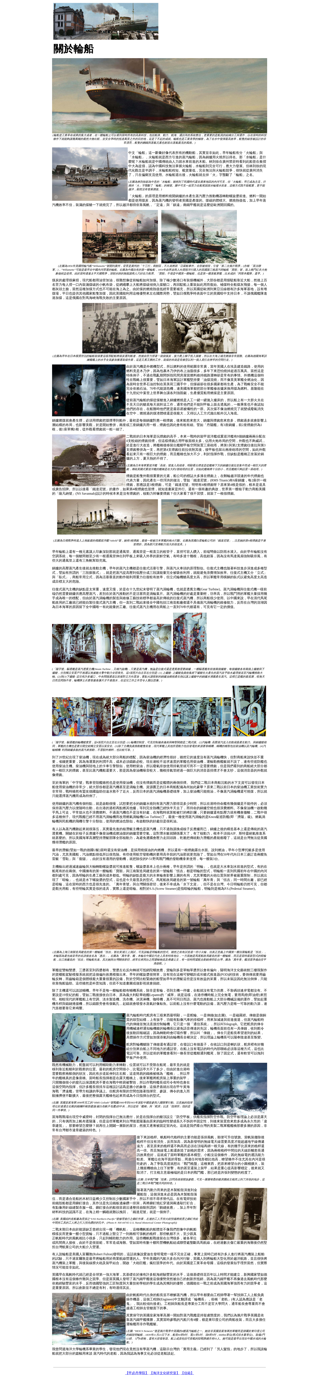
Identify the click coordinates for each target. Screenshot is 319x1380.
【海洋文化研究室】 (165, 1373)
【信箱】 (187, 1373)
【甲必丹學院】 (137, 1373)
